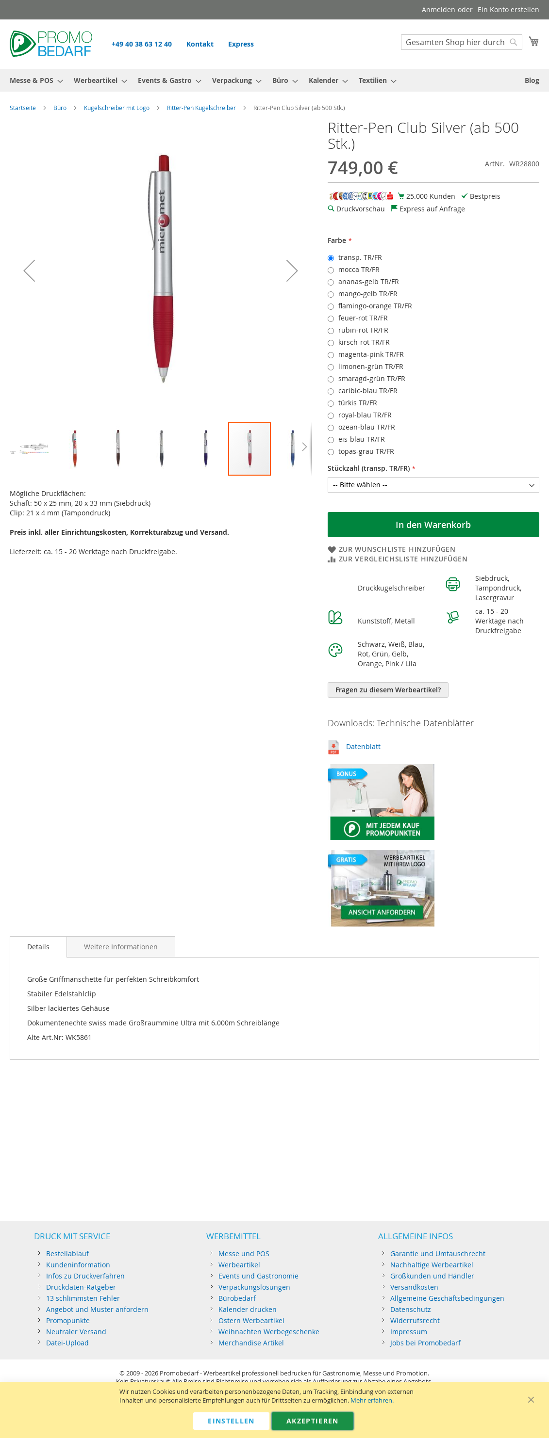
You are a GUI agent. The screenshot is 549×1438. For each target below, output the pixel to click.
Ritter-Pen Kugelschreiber (201, 108)
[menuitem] (33, 80)
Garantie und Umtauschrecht (437, 1253)
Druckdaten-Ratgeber (81, 1287)
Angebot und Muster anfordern (97, 1309)
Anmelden (438, 9)
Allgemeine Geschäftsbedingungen (447, 1298)
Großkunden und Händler (432, 1275)
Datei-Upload (67, 1342)
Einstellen (231, 1420)
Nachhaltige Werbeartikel (431, 1264)
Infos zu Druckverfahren (85, 1275)
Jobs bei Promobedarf (425, 1342)
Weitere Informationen (121, 946)
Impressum (408, 1331)
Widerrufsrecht (415, 1320)
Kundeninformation (78, 1264)
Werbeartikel (239, 1264)
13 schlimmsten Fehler (83, 1298)
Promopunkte (68, 1320)
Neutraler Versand (76, 1331)
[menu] (274, 80)
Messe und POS (243, 1253)
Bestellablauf (67, 1253)
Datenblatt (363, 746)
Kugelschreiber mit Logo (117, 108)
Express (241, 43)
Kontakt (200, 43)
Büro (60, 108)
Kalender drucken (247, 1309)
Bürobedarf (237, 1298)
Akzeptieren (312, 1420)
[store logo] (51, 44)
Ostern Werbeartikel (251, 1320)
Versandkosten (414, 1287)
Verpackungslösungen (254, 1287)
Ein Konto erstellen (508, 9)
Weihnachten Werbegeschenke (268, 1331)
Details (38, 946)
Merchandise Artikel (251, 1342)
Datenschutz (410, 1309)
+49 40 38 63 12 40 (142, 43)
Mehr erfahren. (372, 1400)
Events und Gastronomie (258, 1275)
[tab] (38, 947)
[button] (29, 270)
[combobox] (461, 42)
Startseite (23, 108)
